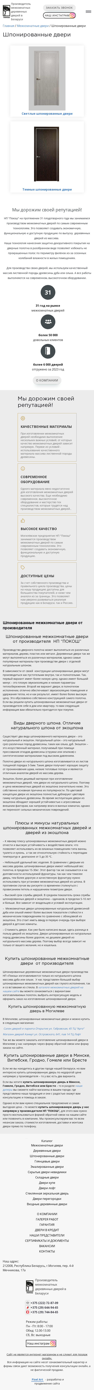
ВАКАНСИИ (47, 1246)
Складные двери (47, 1177)
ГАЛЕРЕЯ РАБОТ (47, 1219)
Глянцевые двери (47, 1161)
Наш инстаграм (57, 15)
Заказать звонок (59, 7)
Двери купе (47, 1183)
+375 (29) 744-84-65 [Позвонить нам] (44, 1312)
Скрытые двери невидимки (47, 1172)
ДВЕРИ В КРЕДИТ (47, 1230)
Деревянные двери (47, 1151)
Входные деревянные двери (47, 1204)
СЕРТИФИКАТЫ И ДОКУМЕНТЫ (47, 1241)
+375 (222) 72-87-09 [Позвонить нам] (44, 1303)
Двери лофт (47, 1188)
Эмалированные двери (47, 1167)
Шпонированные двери (47, 1156)
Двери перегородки (47, 1199)
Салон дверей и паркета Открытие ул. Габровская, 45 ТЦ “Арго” (43, 1028)
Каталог (47, 1141)
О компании (47, 380)
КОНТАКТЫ (47, 1251)
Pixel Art (37, 1379)
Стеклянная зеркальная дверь (47, 1193)
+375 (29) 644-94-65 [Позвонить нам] (44, 1307)
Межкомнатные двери (47, 1145)
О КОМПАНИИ (47, 1214)
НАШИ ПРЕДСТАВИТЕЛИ (47, 1235)
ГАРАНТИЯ (47, 1225)
